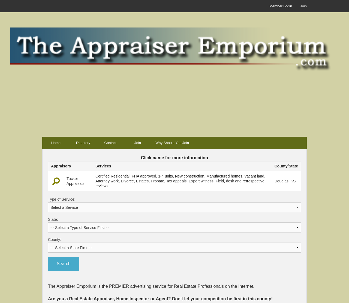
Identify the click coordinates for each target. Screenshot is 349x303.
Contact (110, 143)
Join (303, 6)
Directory (83, 143)
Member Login (280, 6)
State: (174, 224)
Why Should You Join (172, 143)
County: (174, 245)
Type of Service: (174, 204)
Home (56, 143)
